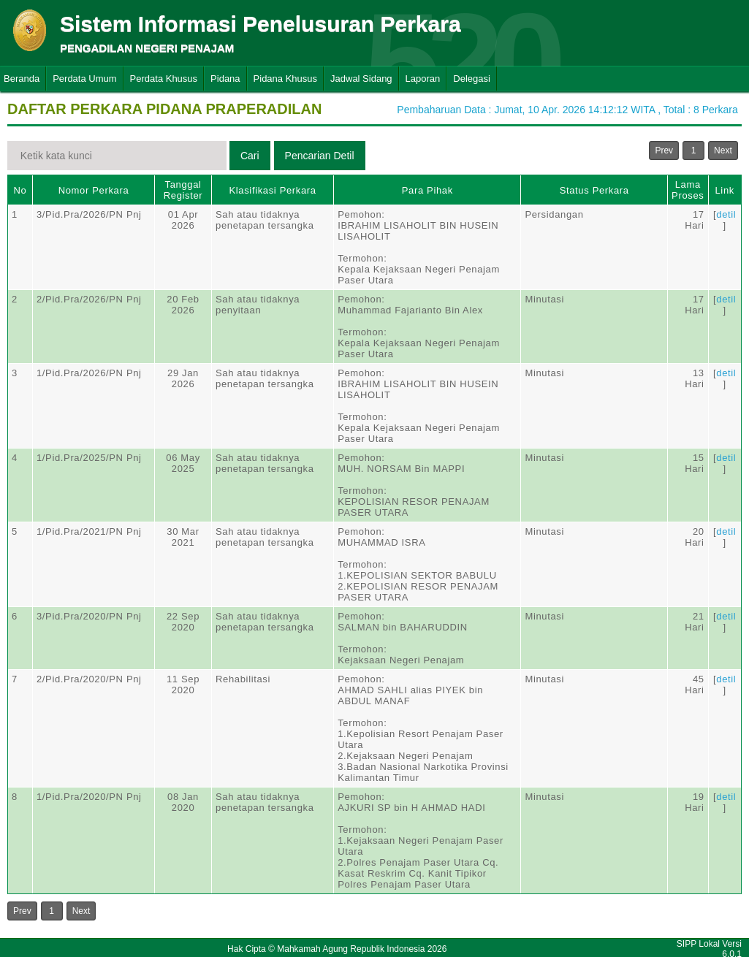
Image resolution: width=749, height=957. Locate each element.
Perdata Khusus (164, 78)
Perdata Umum (84, 78)
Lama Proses (688, 190)
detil (726, 214)
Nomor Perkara (93, 190)
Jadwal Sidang (361, 78)
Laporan (423, 78)
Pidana (225, 78)
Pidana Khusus (285, 78)
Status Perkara (594, 190)
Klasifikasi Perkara (272, 190)
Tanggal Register (183, 190)
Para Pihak (427, 190)
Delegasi (471, 78)
